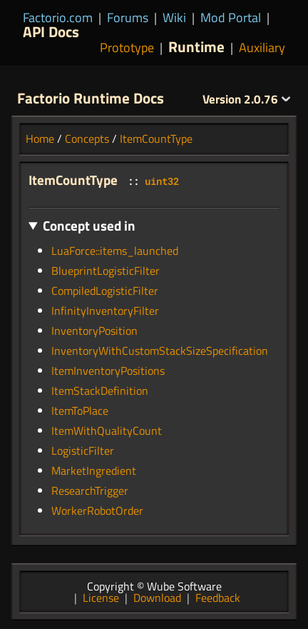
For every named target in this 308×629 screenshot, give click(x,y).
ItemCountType (156, 138)
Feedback (217, 597)
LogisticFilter (82, 450)
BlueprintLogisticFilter (105, 270)
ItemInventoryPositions (108, 370)
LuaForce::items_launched (114, 250)
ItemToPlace (79, 410)
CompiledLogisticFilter (104, 290)
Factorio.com (58, 17)
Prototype (127, 47)
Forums (127, 17)
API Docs (51, 31)
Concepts (87, 138)
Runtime (196, 46)
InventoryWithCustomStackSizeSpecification (159, 350)
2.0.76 (246, 99)
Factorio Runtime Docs (90, 97)
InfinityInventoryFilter (105, 310)
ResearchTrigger (89, 490)
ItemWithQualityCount (106, 430)
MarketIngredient (93, 470)
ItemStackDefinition (99, 390)
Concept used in (89, 225)
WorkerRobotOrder (97, 510)
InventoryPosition (94, 330)
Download (157, 597)
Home (40, 138)
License (101, 597)
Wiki (174, 17)
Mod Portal (230, 17)
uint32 (162, 181)
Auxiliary (262, 47)
